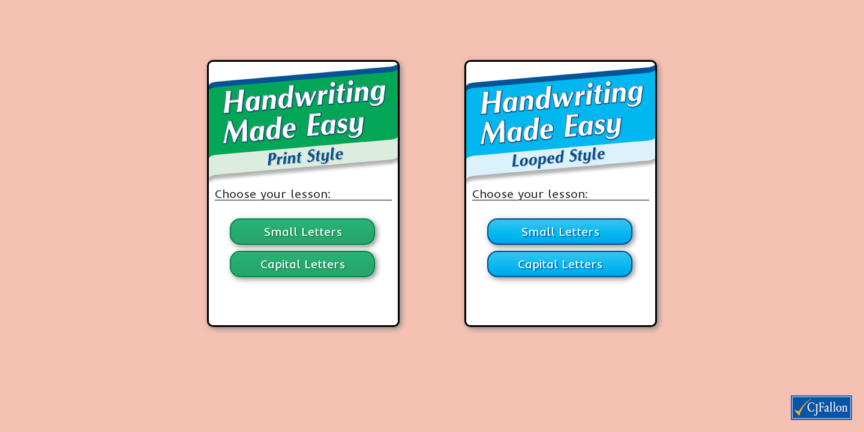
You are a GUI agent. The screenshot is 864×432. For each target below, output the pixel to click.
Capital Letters (302, 263)
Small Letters (302, 231)
